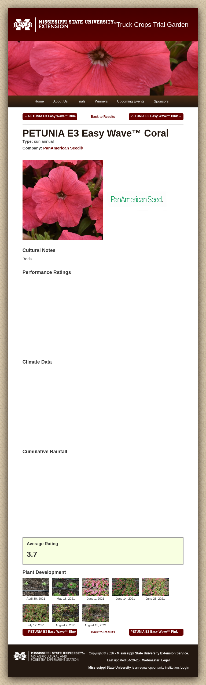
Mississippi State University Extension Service (152, 653)
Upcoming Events (131, 101)
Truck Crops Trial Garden (152, 24)
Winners (101, 101)
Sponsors (161, 101)
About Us (60, 101)
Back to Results (103, 117)
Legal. (166, 660)
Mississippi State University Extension (64, 24)
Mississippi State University (110, 667)
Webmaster (150, 660)
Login (185, 667)
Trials (81, 101)
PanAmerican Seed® (63, 148)
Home (39, 101)
